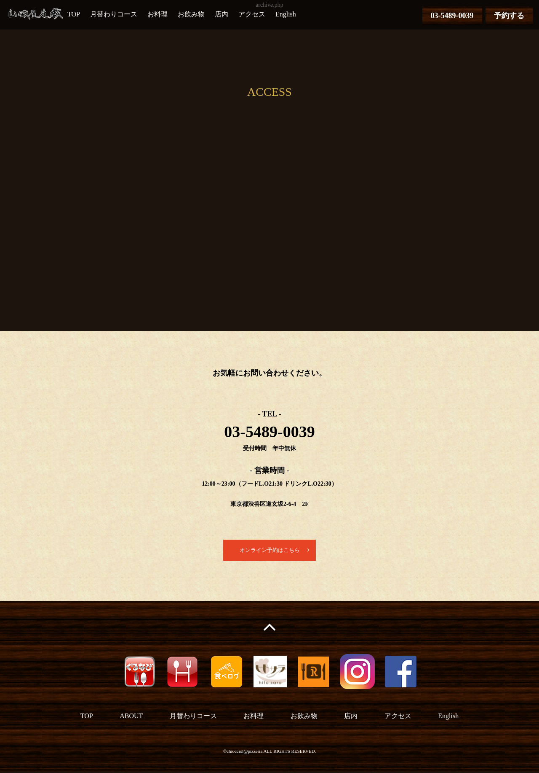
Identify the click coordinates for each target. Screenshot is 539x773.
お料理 (157, 14)
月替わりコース (113, 14)
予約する (509, 15)
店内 (221, 14)
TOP (73, 14)
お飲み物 (191, 14)
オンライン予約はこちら (269, 551)
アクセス (251, 14)
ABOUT (131, 717)
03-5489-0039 (452, 15)
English (285, 14)
